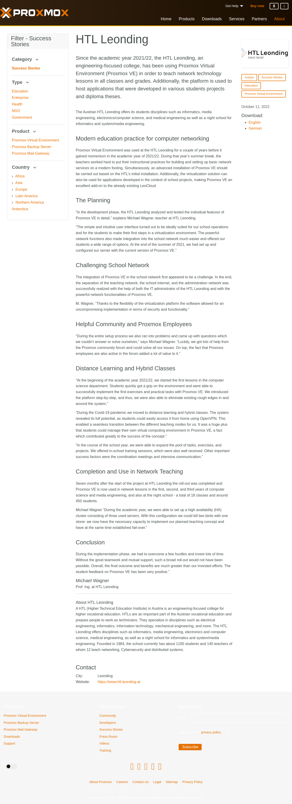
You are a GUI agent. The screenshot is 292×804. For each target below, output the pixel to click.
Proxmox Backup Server (21, 723)
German (255, 128)
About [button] (279, 19)
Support (9, 743)
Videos (104, 743)
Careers (122, 782)
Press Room (108, 736)
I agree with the (200, 732)
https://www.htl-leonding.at (119, 682)
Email (183, 718)
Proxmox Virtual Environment (25, 715)
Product (24, 131)
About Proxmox (100, 782)
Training (105, 750)
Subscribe (190, 747)
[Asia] (12, 183)
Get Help (231, 6)
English (255, 122)
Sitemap (172, 782)
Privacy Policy (192, 782)
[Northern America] (12, 203)
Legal (157, 782)
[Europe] (12, 190)
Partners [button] (259, 19)
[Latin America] (12, 196)
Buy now (257, 6)
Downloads (212, 19)
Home (166, 19)
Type (21, 82)
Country (24, 167)
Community (107, 715)
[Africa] (12, 176)
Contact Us (141, 782)
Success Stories (111, 729)
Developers (107, 723)
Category (26, 59)
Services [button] (236, 19)
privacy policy (211, 732)
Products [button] (187, 19)
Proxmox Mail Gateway (20, 729)
